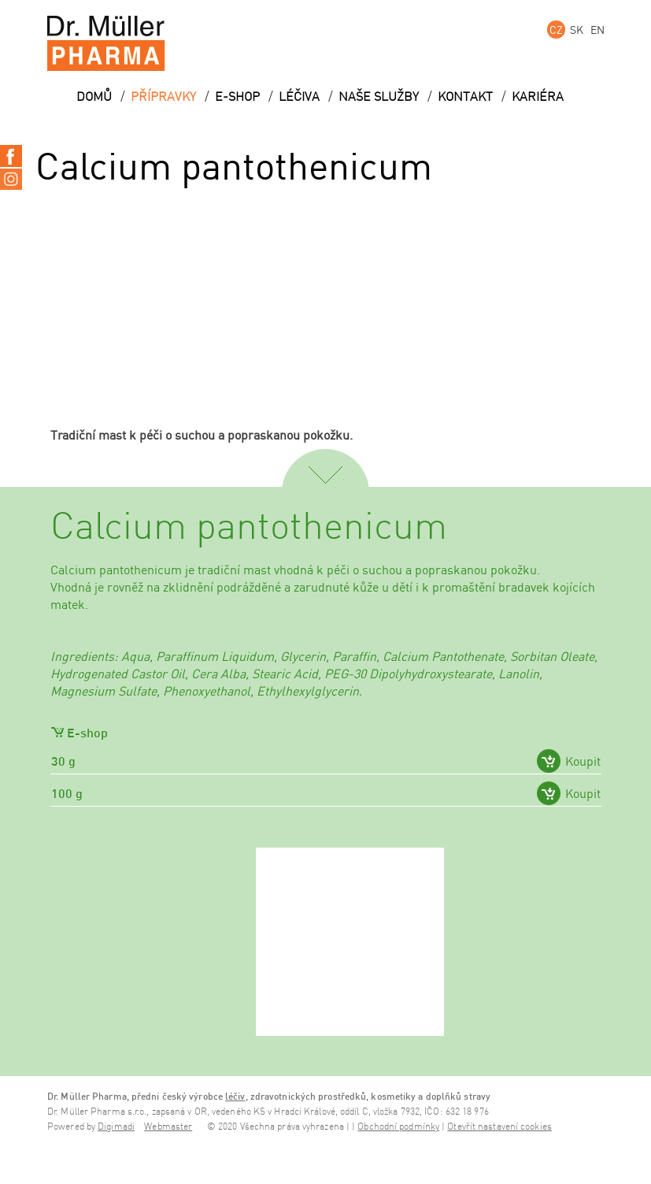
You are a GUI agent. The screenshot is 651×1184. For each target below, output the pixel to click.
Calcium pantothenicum (248, 527)
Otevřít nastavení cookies (499, 1127)
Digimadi (116, 1127)
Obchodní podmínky (398, 1127)
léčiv (235, 1096)
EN (597, 29)
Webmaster (168, 1127)
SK (576, 29)
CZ (556, 29)
